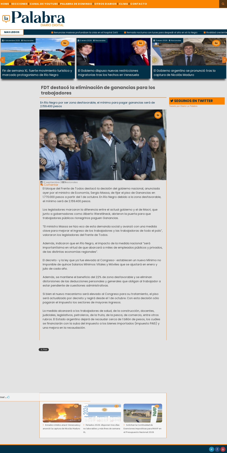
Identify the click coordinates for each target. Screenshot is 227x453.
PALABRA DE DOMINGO (77, 4)
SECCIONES (20, 4)
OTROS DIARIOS (106, 4)
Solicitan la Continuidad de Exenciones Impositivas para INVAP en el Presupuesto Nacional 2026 (142, 428)
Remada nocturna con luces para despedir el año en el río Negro (164, 32)
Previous (2, 60)
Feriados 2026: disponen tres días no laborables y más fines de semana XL (101, 428)
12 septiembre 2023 (53, 182)
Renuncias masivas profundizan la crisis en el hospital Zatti (88, 32)
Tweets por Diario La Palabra (183, 106)
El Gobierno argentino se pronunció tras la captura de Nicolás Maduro (184, 73)
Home (6, 4)
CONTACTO (138, 4)
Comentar (49, 185)
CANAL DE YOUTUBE (44, 4)
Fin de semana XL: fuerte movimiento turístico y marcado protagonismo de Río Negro (37, 73)
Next (224, 60)
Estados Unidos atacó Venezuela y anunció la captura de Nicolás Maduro (61, 426)
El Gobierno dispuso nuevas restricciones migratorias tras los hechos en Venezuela (108, 73)
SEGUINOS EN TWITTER (191, 100)
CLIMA (124, 4)
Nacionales (70, 182)
